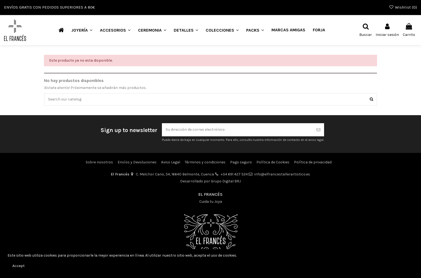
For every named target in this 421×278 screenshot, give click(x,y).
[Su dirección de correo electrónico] (237, 130)
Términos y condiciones (205, 162)
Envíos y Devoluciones (137, 162)
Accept (18, 266)
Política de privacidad (313, 162)
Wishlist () (403, 7)
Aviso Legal (170, 162)
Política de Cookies (272, 162)
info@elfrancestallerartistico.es (282, 174)
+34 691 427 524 (234, 174)
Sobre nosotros (99, 162)
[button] (82, 30)
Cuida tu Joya (210, 201)
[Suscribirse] (318, 130)
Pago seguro (241, 162)
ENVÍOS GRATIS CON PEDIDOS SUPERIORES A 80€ (49, 7)
